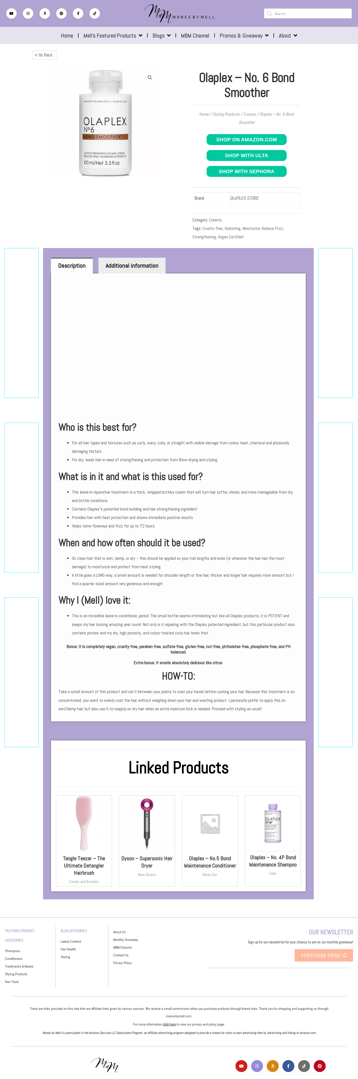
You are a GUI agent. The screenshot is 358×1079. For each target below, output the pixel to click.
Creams (249, 114)
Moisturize (251, 228)
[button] (44, 55)
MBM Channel (195, 35)
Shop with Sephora (246, 171)
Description (72, 265)
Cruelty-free (212, 228)
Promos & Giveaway (244, 35)
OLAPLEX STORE (244, 198)
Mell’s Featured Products (113, 35)
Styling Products (226, 114)
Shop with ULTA (246, 155)
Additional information (132, 265)
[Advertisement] (21, 323)
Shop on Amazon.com (246, 139)
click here (169, 1024)
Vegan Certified (230, 237)
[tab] (72, 265)
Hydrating (232, 228)
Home (67, 35)
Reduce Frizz (272, 228)
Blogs (162, 35)
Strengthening (204, 237)
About (288, 35)
